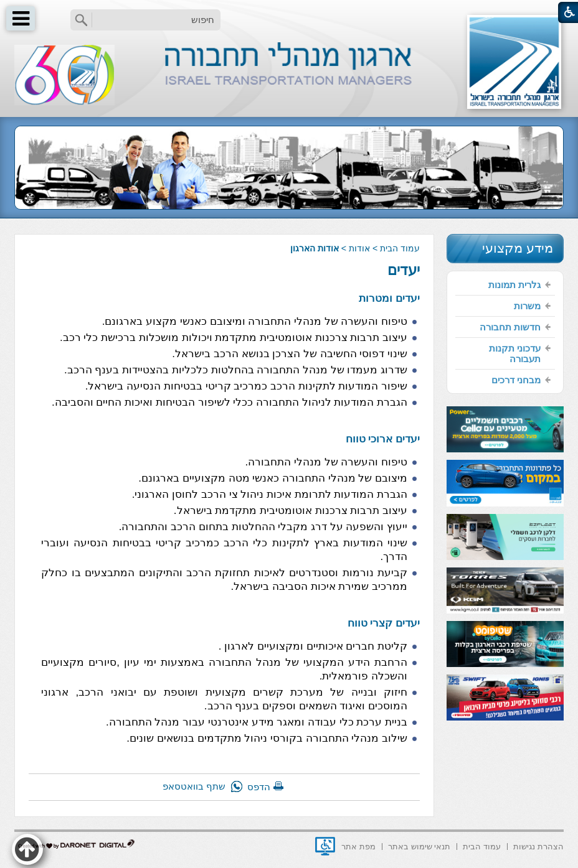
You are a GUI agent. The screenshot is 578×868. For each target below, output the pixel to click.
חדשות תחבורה (510, 327)
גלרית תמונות (514, 284)
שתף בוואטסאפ (194, 786)
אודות (359, 248)
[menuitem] (505, 285)
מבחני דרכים (516, 380)
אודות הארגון (314, 248)
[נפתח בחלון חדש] (325, 846)
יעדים (403, 270)
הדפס (258, 787)
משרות (527, 306)
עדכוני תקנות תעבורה (515, 353)
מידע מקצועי (517, 248)
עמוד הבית (400, 248)
